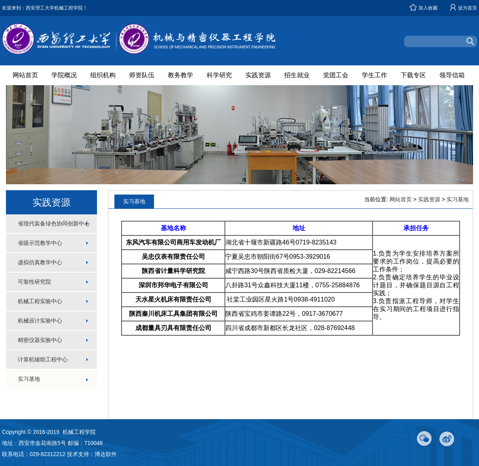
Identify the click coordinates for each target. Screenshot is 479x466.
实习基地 (29, 379)
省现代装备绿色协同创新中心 (54, 223)
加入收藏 (427, 8)
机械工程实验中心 (40, 301)
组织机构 (103, 75)
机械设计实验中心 (40, 320)
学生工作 (374, 75)
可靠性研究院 (34, 282)
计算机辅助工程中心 (43, 359)
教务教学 (180, 75)
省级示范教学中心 (40, 243)
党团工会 (335, 75)
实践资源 (258, 75)
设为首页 (467, 8)
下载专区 (413, 75)
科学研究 (219, 75)
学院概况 (64, 75)
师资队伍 (141, 75)
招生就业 (297, 75)
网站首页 (25, 75)
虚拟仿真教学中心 (40, 262)
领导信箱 (452, 75)
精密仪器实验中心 (40, 340)
